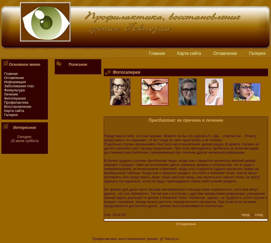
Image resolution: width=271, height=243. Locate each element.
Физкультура (14, 90)
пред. (246, 215)
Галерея (257, 53)
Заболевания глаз (19, 86)
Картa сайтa (189, 53)
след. (259, 215)
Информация (15, 82)
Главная (157, 53)
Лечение (11, 94)
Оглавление (225, 53)
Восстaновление (17, 106)
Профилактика (16, 102)
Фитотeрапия (15, 98)
